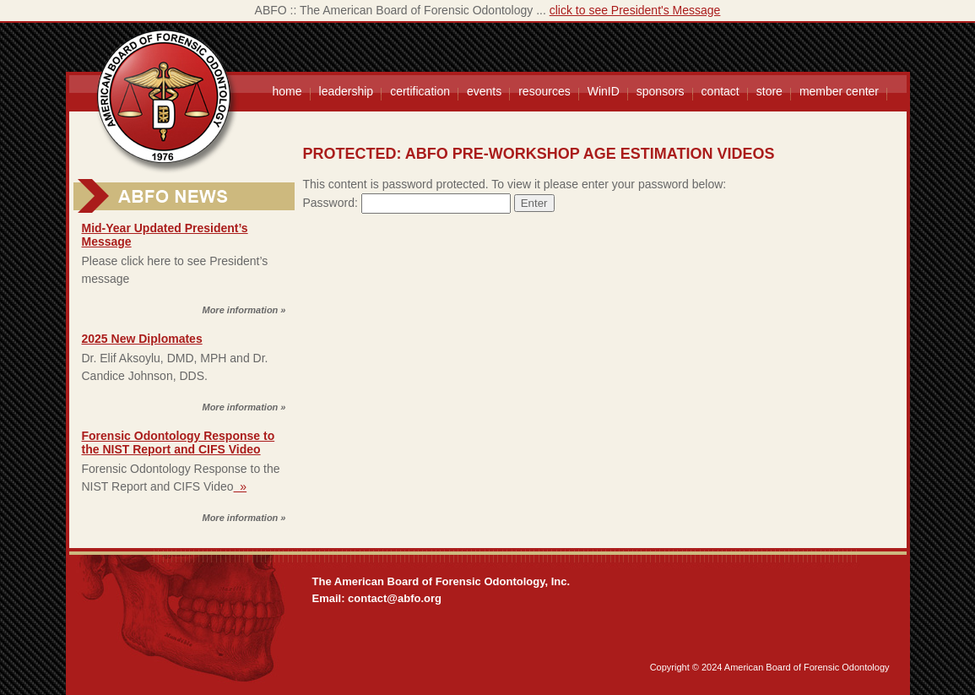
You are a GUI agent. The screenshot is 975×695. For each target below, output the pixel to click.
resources (544, 91)
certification (420, 91)
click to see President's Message (635, 10)
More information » (243, 310)
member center (839, 91)
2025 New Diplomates (142, 338)
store (769, 91)
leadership (346, 91)
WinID (604, 91)
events (484, 91)
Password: (407, 202)
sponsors (660, 91)
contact (720, 91)
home (287, 91)
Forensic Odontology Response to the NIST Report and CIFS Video (178, 442)
